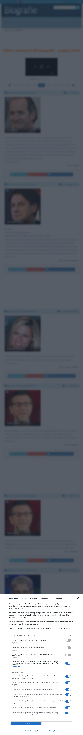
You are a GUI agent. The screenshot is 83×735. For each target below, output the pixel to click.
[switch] (68, 640)
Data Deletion (29, 731)
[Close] (79, 599)
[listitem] (41, 635)
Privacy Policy (53, 731)
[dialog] (41, 665)
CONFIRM (26, 723)
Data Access (41, 731)
